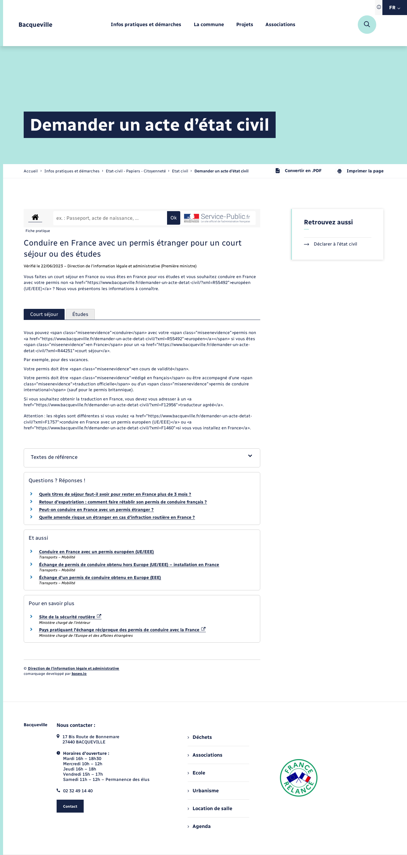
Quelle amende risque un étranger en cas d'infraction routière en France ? (117, 517)
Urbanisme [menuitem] (203, 791)
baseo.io (79, 674)
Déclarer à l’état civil (330, 244)
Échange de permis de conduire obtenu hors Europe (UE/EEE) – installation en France (129, 564)
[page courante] (221, 171)
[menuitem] (146, 25)
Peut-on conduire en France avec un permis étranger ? (96, 509)
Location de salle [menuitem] (210, 808)
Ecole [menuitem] (196, 773)
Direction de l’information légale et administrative (73, 668)
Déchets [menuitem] (200, 737)
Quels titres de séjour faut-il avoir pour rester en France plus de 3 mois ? (115, 494)
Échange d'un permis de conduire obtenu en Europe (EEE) (100, 577)
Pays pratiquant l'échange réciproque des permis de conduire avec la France (122, 629)
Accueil (31, 171)
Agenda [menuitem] (199, 826)
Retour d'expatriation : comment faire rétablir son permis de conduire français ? (123, 502)
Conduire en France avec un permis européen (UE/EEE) (96, 551)
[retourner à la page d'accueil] (35, 24)
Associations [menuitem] (205, 755)
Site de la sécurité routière (70, 617)
